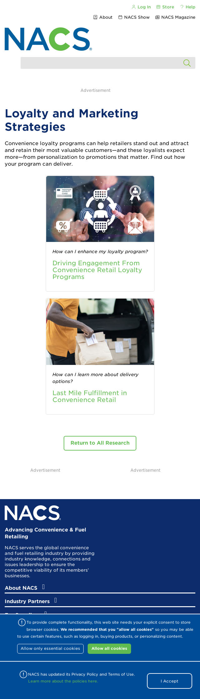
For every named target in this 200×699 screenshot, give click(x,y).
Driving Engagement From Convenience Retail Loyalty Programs (97, 270)
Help (187, 7)
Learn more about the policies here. (63, 681)
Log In (140, 7)
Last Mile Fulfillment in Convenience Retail (89, 396)
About (102, 17)
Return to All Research (100, 443)
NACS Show (134, 17)
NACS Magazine (175, 17)
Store (165, 7)
